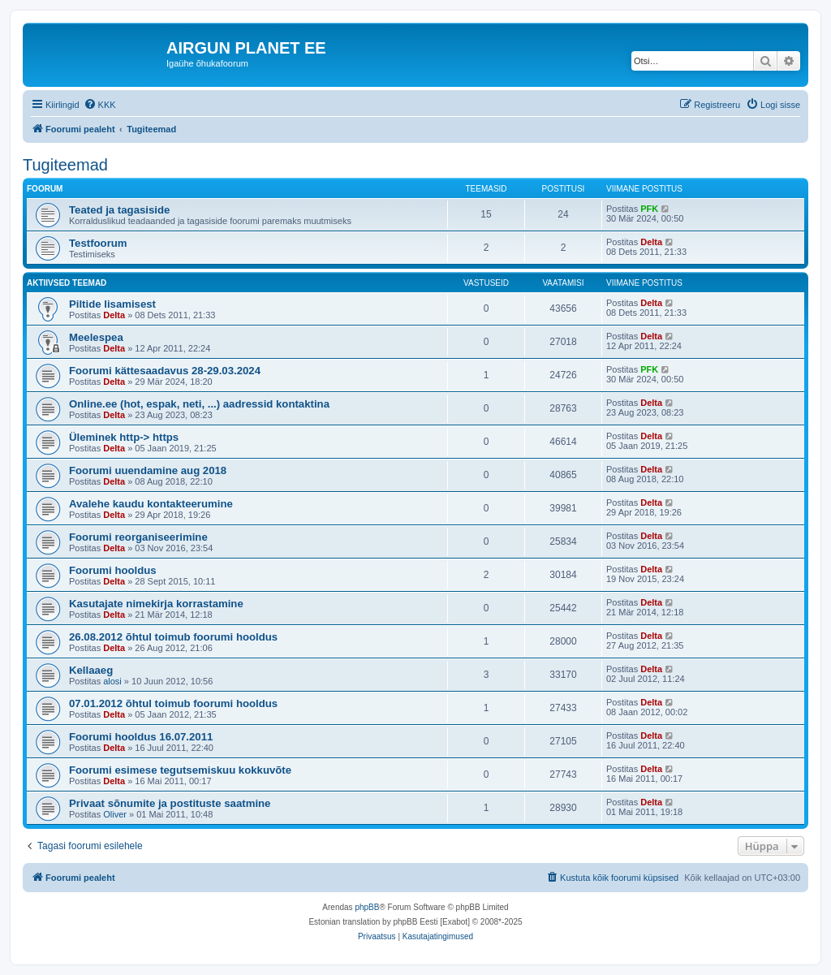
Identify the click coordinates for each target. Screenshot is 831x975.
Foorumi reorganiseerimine (138, 537)
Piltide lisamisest (112, 304)
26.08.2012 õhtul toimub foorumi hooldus (173, 637)
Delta (651, 242)
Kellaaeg (91, 670)
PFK (649, 209)
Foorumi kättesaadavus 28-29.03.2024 (164, 371)
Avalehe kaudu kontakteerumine (151, 504)
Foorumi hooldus (113, 570)
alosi (112, 681)
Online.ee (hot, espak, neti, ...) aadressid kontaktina (199, 404)
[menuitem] (100, 104)
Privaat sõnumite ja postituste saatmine (169, 803)
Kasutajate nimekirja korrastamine (156, 604)
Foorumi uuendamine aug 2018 (147, 470)
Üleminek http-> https (124, 437)
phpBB (367, 907)
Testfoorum (98, 243)
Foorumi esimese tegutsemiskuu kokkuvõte (180, 770)
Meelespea (96, 337)
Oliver (115, 814)
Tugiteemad (65, 165)
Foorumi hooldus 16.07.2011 (141, 737)
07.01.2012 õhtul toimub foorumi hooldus (173, 703)
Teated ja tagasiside (119, 210)
